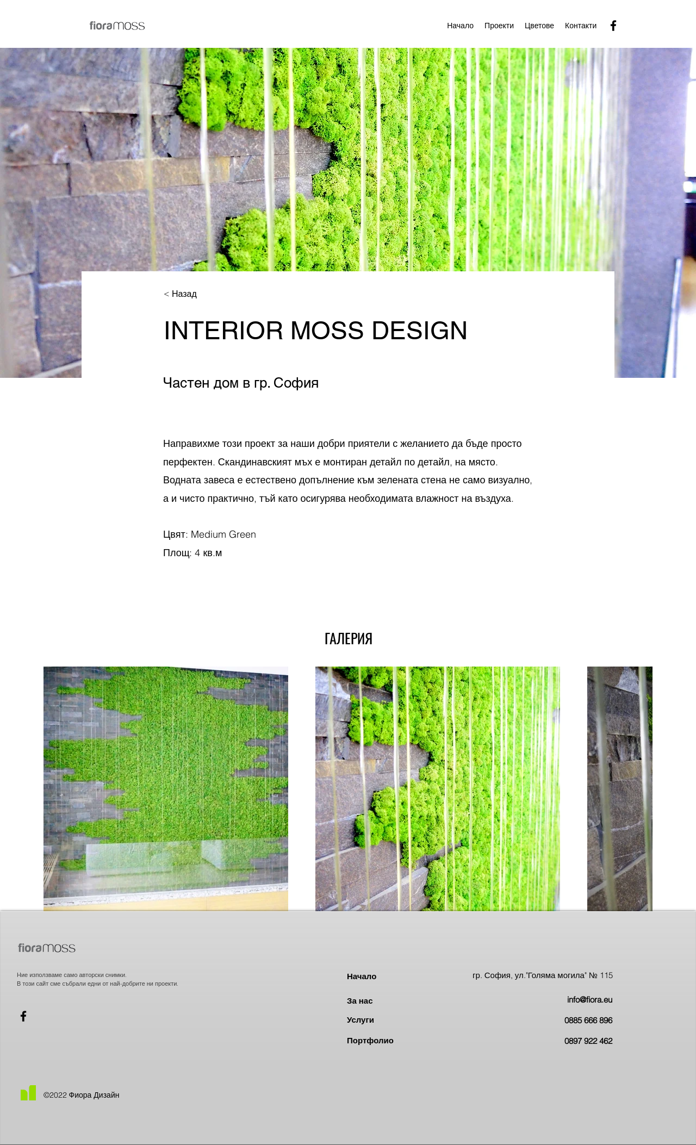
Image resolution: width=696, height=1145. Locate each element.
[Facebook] (613, 25)
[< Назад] (199, 294)
